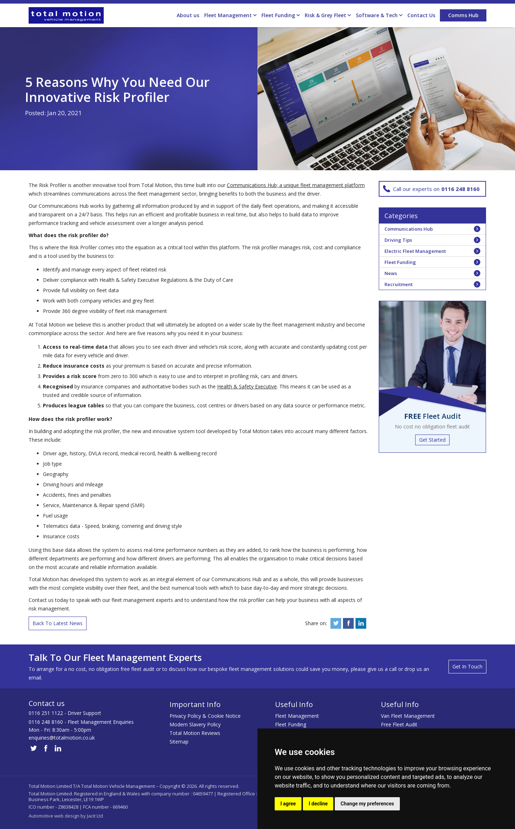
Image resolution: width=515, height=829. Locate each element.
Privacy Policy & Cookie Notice (205, 715)
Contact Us (421, 15)
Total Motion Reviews (195, 733)
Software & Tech (379, 15)
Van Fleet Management (408, 715)
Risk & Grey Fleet (328, 15)
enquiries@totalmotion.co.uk (62, 737)
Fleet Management (230, 15)
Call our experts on (431, 189)
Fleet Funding (280, 15)
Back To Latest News (58, 623)
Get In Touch (467, 666)
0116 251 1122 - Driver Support (65, 713)
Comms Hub (463, 15)
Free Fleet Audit (399, 724)
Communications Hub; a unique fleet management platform (296, 185)
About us (188, 15)
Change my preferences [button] (367, 803)
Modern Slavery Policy (195, 724)
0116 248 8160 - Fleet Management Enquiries (81, 721)
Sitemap (179, 741)
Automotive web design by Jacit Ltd (66, 816)
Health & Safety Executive (247, 386)
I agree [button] (288, 803)
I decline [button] (318, 803)
